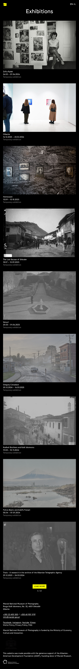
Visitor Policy (8, 625)
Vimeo (33, 622)
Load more (39, 586)
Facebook (7, 622)
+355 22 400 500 (10, 614)
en (71, 4)
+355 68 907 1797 (28, 614)
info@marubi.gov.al (11, 617)
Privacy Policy (21, 625)
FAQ (30, 625)
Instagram (16, 622)
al (75, 4)
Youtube (25, 622)
